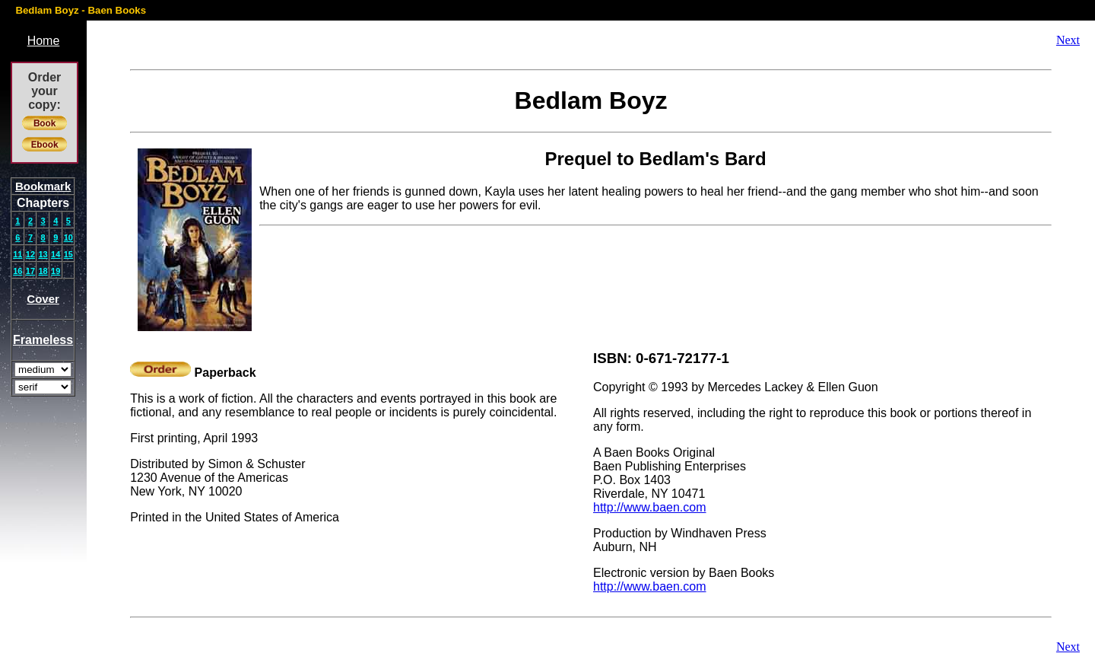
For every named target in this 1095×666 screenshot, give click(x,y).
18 (42, 271)
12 (30, 254)
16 (17, 271)
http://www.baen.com (649, 507)
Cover (43, 298)
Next (1068, 39)
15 (68, 254)
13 (42, 254)
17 (30, 271)
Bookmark (43, 186)
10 (68, 237)
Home (43, 40)
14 (55, 254)
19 (55, 271)
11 (17, 254)
